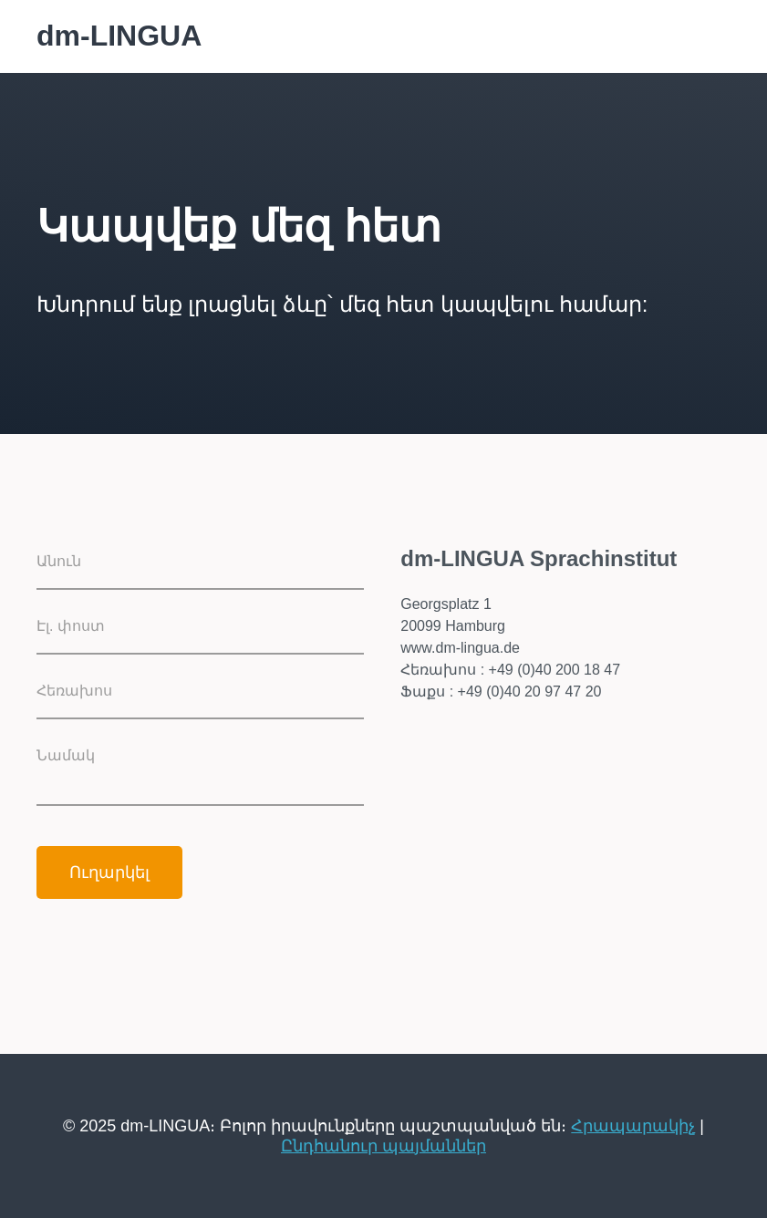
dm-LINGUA (119, 35)
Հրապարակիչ (633, 1126)
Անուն (58, 561)
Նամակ (65, 755)
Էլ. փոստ (70, 626)
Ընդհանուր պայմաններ (383, 1146)
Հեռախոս (74, 690)
